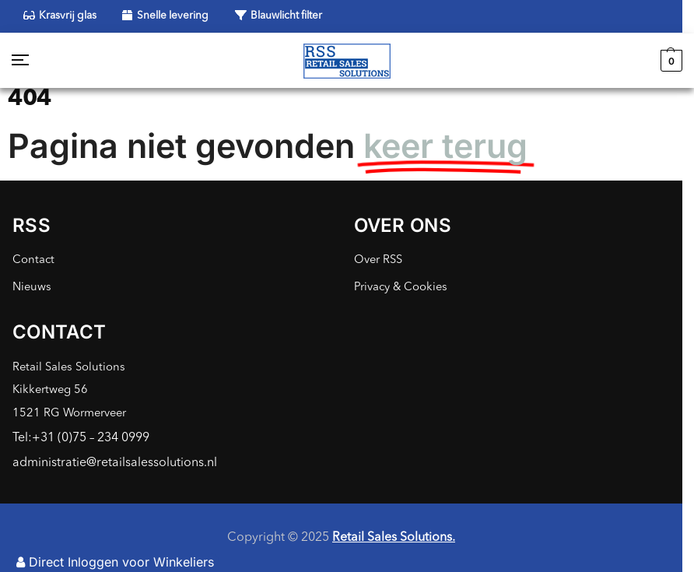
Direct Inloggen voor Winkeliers (115, 562)
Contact (33, 260)
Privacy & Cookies (400, 287)
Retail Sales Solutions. (393, 538)
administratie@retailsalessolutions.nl (114, 463)
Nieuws (31, 287)
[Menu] (35, 60)
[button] (669, 61)
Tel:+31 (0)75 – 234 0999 (80, 438)
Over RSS (378, 260)
